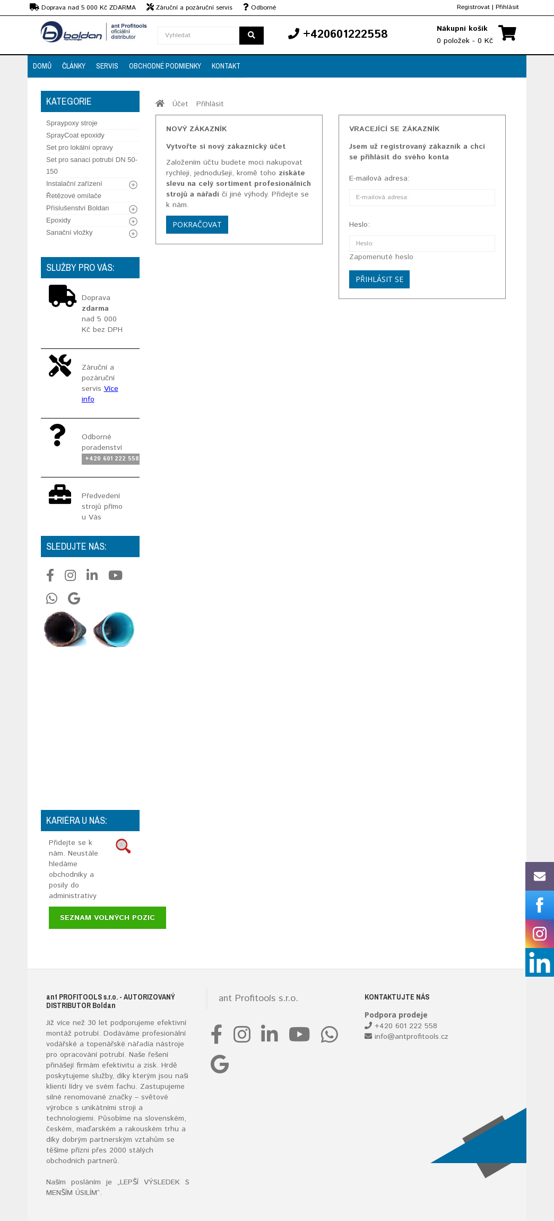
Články (73, 66)
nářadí (138, 1044)
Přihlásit (507, 7)
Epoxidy (58, 220)
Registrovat (473, 7)
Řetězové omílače (73, 196)
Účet (180, 104)
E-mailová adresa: (379, 178)
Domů (42, 66)
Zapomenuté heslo (381, 257)
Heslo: (359, 224)
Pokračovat (197, 224)
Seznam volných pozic (107, 917)
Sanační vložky (69, 232)
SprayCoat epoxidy (75, 135)
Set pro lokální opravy (79, 147)
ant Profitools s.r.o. (258, 998)
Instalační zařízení (74, 183)
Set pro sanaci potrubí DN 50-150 (91, 165)
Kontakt (226, 66)
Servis (107, 66)
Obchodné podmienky (165, 66)
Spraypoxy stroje (72, 123)
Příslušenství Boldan (77, 208)
